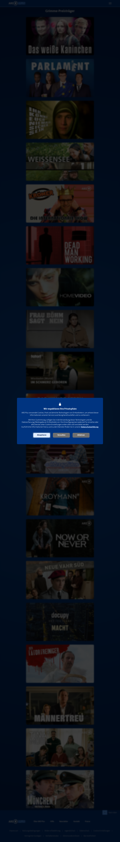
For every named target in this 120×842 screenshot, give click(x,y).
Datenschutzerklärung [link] (89, 427)
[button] (41, 435)
